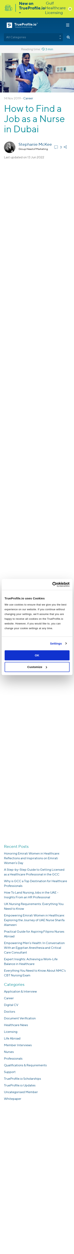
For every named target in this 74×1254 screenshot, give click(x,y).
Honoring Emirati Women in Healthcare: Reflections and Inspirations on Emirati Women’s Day (32, 858)
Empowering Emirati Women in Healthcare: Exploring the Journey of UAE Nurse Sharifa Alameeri (34, 920)
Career (28, 98)
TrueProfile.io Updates (20, 1085)
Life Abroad (12, 1038)
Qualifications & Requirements (25, 1065)
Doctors (9, 1011)
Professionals (13, 1058)
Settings (56, 643)
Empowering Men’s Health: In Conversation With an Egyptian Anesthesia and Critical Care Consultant (34, 947)
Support (10, 1072)
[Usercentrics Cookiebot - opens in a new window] (52, 584)
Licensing (10, 1032)
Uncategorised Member (21, 1092)
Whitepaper (12, 1099)
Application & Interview (20, 991)
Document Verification (20, 1018)
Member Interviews (18, 1045)
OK (37, 655)
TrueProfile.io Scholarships (22, 1078)
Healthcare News (16, 1025)
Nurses (9, 1052)
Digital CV (11, 1005)
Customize (37, 667)
